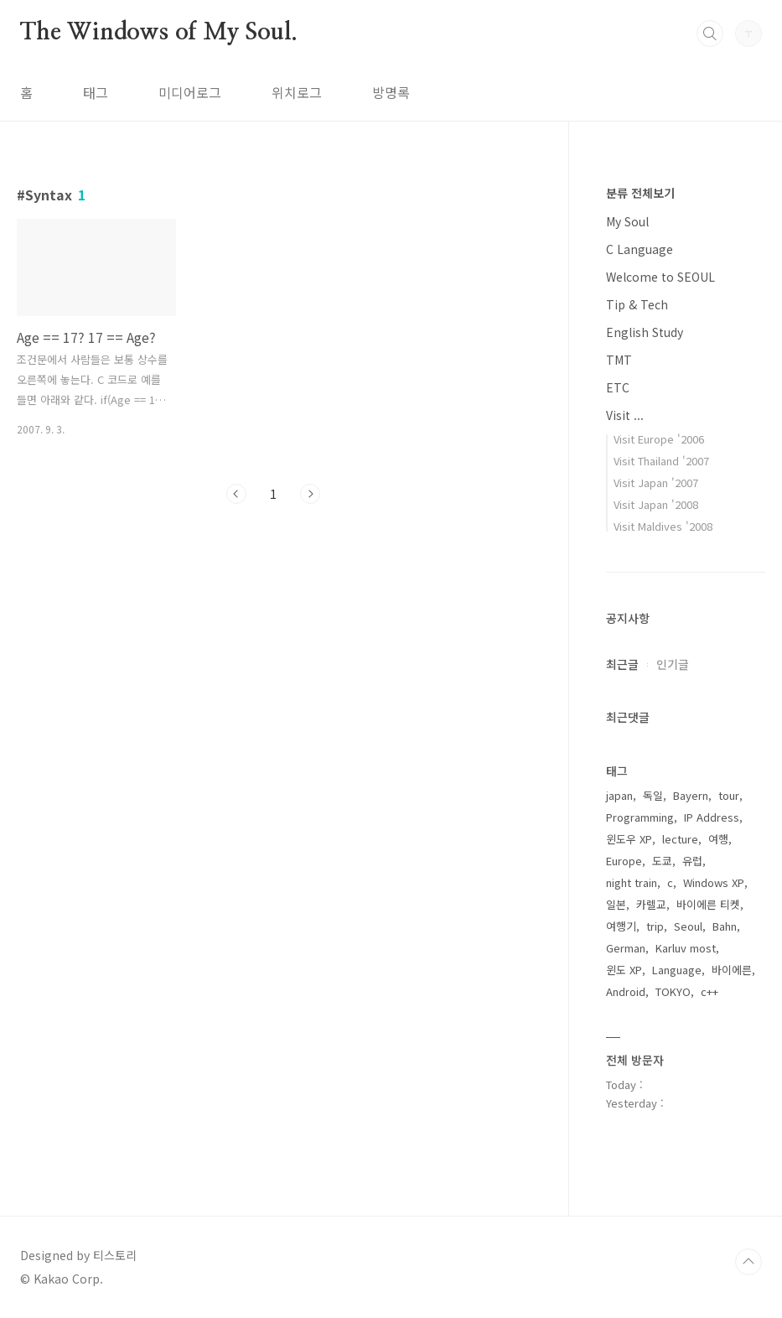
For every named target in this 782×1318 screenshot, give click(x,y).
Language (677, 970)
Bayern (690, 795)
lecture (680, 839)
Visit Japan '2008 (656, 504)
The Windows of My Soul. (158, 32)
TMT (619, 359)
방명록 (391, 92)
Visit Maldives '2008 (663, 526)
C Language (639, 249)
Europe (624, 861)
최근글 (622, 664)
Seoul (688, 926)
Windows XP (713, 882)
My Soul (627, 221)
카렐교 (651, 904)
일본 (616, 904)
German (625, 948)
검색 (709, 33)
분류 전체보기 (640, 192)
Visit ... (625, 415)
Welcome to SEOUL (660, 276)
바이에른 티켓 (708, 904)
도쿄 (662, 861)
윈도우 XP (629, 839)
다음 (310, 494)
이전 (236, 494)
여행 (718, 839)
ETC (617, 387)
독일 (653, 795)
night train (631, 882)
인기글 (672, 664)
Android (625, 991)
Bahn (724, 926)
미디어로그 (189, 92)
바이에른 (732, 970)
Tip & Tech (637, 304)
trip (655, 926)
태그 (95, 92)
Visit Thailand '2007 (661, 461)
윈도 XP (624, 970)
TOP (748, 1261)
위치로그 (297, 92)
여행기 (621, 926)
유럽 (692, 861)
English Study (644, 332)
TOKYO (673, 991)
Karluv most (685, 948)
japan (619, 795)
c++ (709, 991)
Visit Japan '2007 (656, 482)
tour (728, 795)
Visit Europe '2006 (659, 439)
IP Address (711, 817)
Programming (640, 817)
